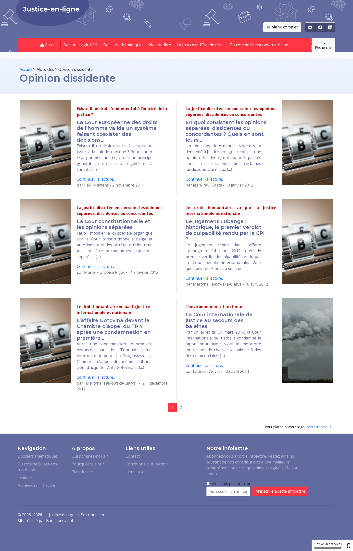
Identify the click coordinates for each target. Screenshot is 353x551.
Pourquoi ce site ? (88, 464)
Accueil (49, 45)
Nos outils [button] (158, 45)
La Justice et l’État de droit (200, 45)
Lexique (25, 477)
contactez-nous (318, 427)
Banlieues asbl (59, 520)
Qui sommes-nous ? (90, 456)
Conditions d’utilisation (147, 464)
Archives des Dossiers (38, 485)
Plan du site (82, 472)
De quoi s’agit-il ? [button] (78, 45)
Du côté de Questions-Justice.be (259, 45)
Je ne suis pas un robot (229, 483)
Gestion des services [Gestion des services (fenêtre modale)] (327, 545)
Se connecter (93, 514)
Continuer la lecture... (96, 179)
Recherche (323, 45)
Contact (133, 456)
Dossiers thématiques (123, 45)
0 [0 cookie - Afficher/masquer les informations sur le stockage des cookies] (348, 545)
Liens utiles (136, 472)
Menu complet (282, 27)
